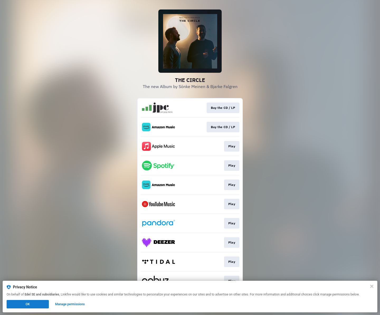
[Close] (372, 286)
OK (28, 304)
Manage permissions (70, 304)
